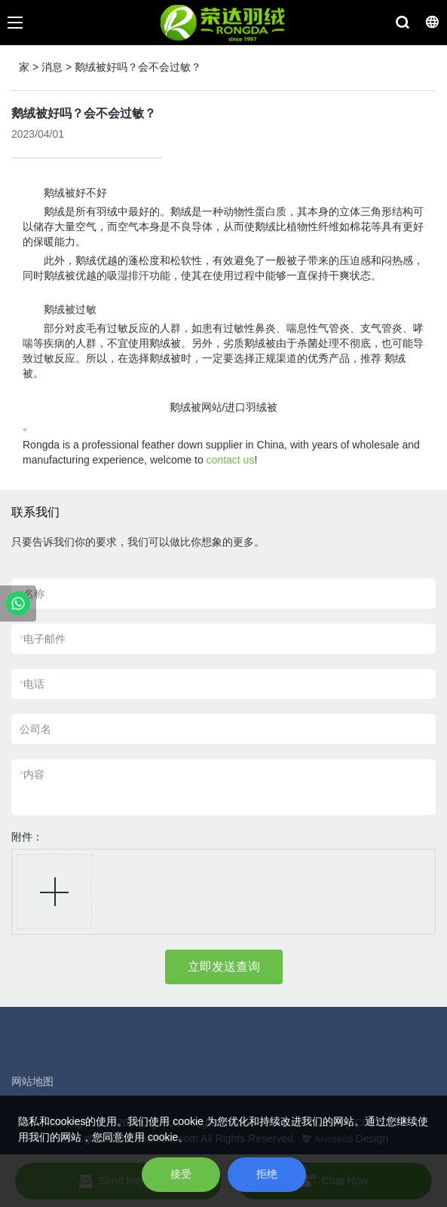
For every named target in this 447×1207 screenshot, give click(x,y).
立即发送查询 (224, 966)
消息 (52, 67)
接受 (180, 1174)
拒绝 (266, 1174)
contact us (231, 460)
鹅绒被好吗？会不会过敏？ (138, 67)
